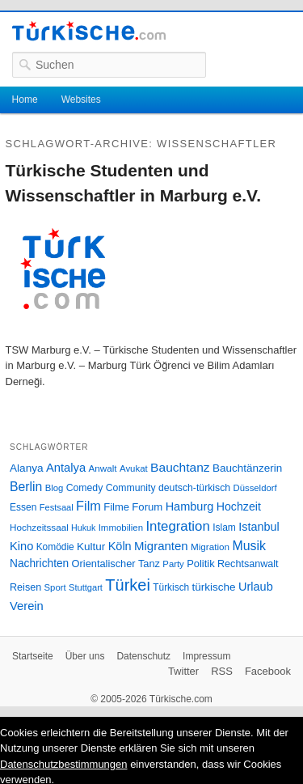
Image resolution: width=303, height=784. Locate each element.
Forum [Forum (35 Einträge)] (147, 507)
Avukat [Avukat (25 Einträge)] (134, 468)
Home (25, 99)
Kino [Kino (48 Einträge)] (21, 546)
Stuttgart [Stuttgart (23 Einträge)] (86, 587)
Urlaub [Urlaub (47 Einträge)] (255, 586)
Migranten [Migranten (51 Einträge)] (161, 546)
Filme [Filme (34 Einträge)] (116, 507)
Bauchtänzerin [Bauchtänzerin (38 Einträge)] (247, 468)
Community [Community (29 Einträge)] (131, 488)
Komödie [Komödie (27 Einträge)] (55, 547)
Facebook (268, 671)
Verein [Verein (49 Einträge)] (27, 606)
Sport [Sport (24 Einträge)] (55, 587)
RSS (222, 671)
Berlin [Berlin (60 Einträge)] (26, 487)
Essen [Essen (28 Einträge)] (23, 507)
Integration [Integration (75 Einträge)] (177, 526)
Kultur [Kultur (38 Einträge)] (91, 546)
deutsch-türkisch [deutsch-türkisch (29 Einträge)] (194, 488)
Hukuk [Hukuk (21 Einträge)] (83, 527)
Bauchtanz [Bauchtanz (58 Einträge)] (179, 467)
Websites (81, 99)
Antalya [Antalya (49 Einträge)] (66, 467)
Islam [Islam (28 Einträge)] (224, 527)
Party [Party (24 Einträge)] (172, 564)
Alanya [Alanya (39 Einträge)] (27, 468)
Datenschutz (143, 656)
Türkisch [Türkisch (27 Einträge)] (171, 587)
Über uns (85, 656)
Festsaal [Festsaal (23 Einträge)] (57, 507)
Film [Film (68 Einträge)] (88, 505)
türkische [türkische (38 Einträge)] (214, 587)
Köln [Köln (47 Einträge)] (120, 546)
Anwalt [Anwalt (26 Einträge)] (103, 468)
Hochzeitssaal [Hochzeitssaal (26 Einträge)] (39, 527)
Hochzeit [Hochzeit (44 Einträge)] (239, 506)
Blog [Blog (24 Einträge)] (54, 488)
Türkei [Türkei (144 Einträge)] (127, 585)
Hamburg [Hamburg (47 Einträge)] (190, 506)
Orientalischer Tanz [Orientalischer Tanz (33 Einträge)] (116, 563)
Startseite (32, 656)
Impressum (206, 656)
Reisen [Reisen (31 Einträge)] (25, 587)
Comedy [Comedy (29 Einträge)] (84, 488)
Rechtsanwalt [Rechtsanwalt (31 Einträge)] (248, 564)
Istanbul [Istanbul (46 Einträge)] (258, 526)
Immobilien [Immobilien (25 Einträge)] (121, 527)
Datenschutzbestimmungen (64, 764)
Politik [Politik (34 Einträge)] (201, 563)
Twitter (183, 671)
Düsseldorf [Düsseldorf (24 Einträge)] (255, 488)
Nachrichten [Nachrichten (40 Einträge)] (39, 563)
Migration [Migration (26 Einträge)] (210, 546)
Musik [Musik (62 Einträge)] (249, 546)
